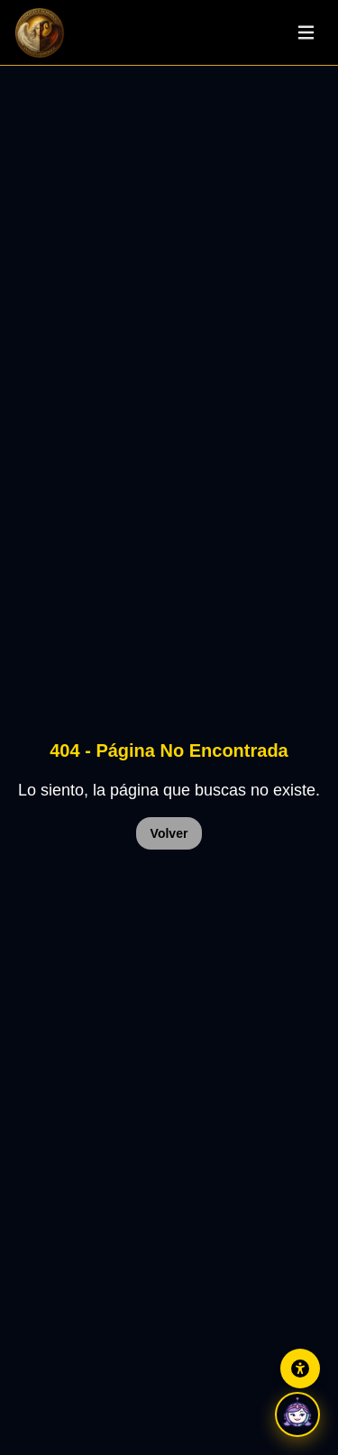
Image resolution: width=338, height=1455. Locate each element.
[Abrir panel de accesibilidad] (300, 1368)
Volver (169, 833)
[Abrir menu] (306, 32)
